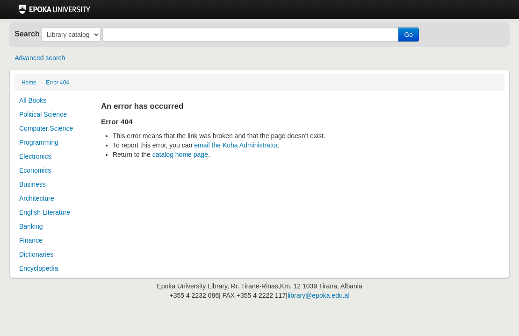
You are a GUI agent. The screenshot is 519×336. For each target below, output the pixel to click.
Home (29, 82)
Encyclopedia (38, 268)
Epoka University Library (54, 9)
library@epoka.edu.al (319, 295)
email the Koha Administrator (235, 145)
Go (408, 34)
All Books (32, 100)
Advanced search (39, 58)
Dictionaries (36, 254)
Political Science (43, 114)
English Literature (44, 212)
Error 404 (57, 82)
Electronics (35, 156)
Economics (35, 170)
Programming (38, 142)
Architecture (36, 198)
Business (32, 184)
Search (27, 33)
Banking (31, 226)
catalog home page (180, 154)
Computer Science (46, 128)
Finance (31, 240)
